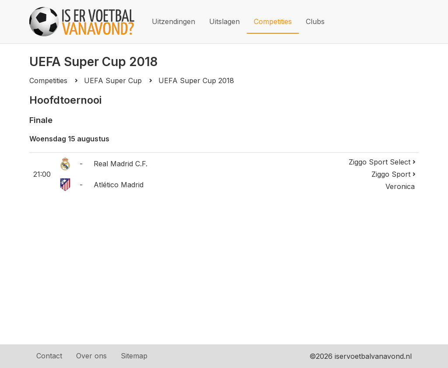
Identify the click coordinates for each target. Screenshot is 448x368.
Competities (273, 21)
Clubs (315, 21)
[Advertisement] (224, 268)
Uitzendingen (173, 21)
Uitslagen (224, 21)
